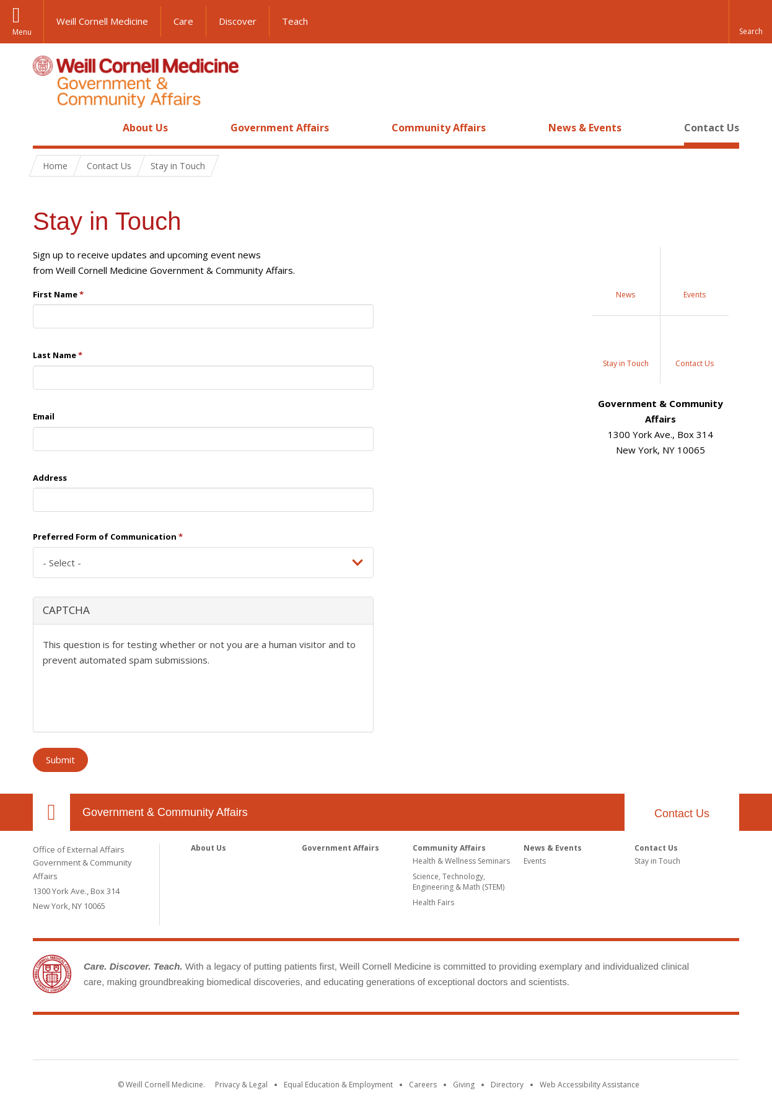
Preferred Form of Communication (108, 536)
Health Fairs (433, 902)
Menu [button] (22, 32)
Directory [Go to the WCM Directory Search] (507, 1084)
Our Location (51, 812)
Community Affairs (439, 127)
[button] (750, 21)
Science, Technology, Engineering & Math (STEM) (458, 881)
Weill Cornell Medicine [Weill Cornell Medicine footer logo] (386, 1039)
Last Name (57, 355)
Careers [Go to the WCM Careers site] (423, 1084)
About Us (145, 127)
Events (535, 861)
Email (44, 416)
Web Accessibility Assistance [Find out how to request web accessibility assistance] (589, 1084)
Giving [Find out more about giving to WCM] (464, 1084)
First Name (58, 294)
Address (50, 477)
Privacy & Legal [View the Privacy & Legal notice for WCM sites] (241, 1084)
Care (183, 21)
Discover (238, 21)
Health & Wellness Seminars (461, 861)
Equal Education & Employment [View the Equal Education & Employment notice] (338, 1084)
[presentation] (137, 698)
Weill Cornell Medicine (102, 21)
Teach (295, 21)
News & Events (584, 127)
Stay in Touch (657, 861)
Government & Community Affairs (165, 812)
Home (46, 127)
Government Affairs (279, 127)
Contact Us (711, 127)
